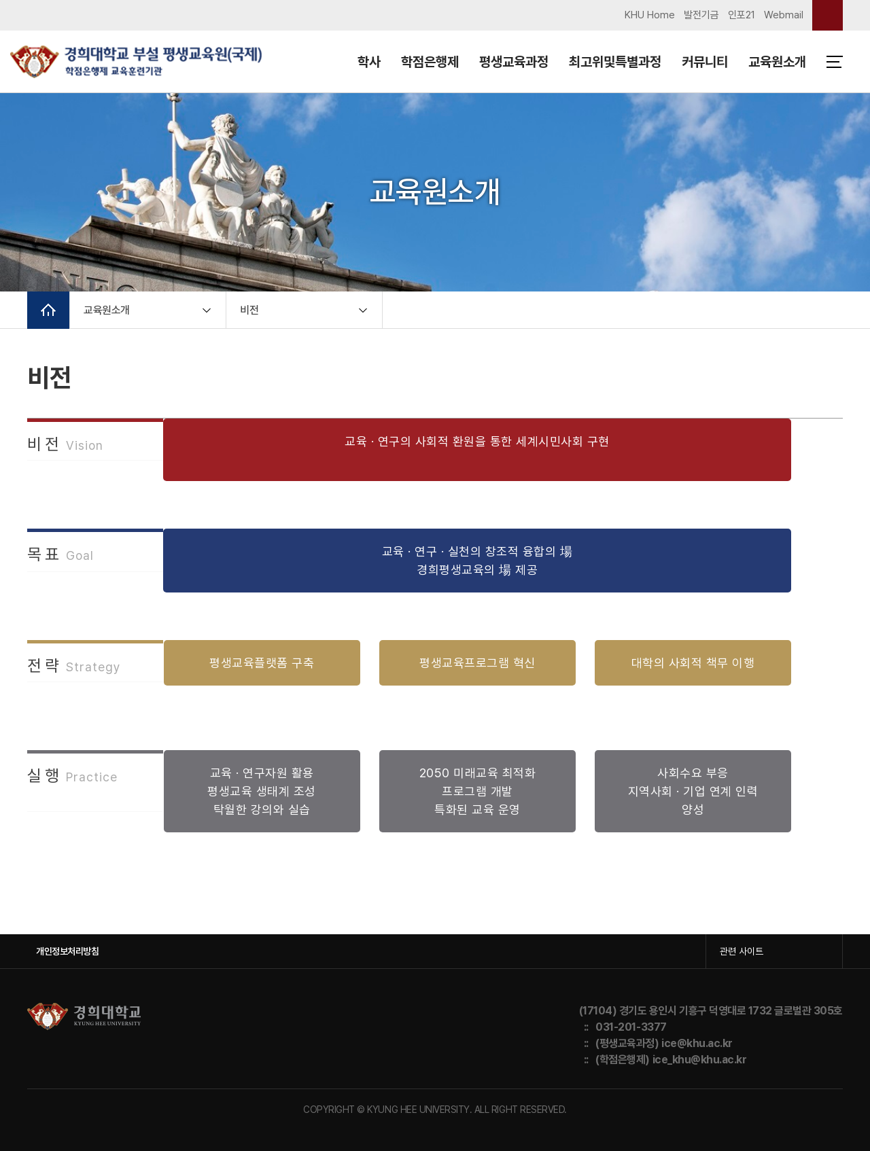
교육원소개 (777, 62)
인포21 (741, 15)
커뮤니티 (705, 62)
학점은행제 (430, 62)
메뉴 (834, 62)
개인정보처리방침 (67, 951)
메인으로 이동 (48, 310)
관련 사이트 (741, 951)
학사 (369, 62)
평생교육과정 (514, 62)
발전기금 (701, 15)
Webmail (783, 15)
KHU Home (650, 15)
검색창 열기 (827, 15)
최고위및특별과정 (615, 62)
